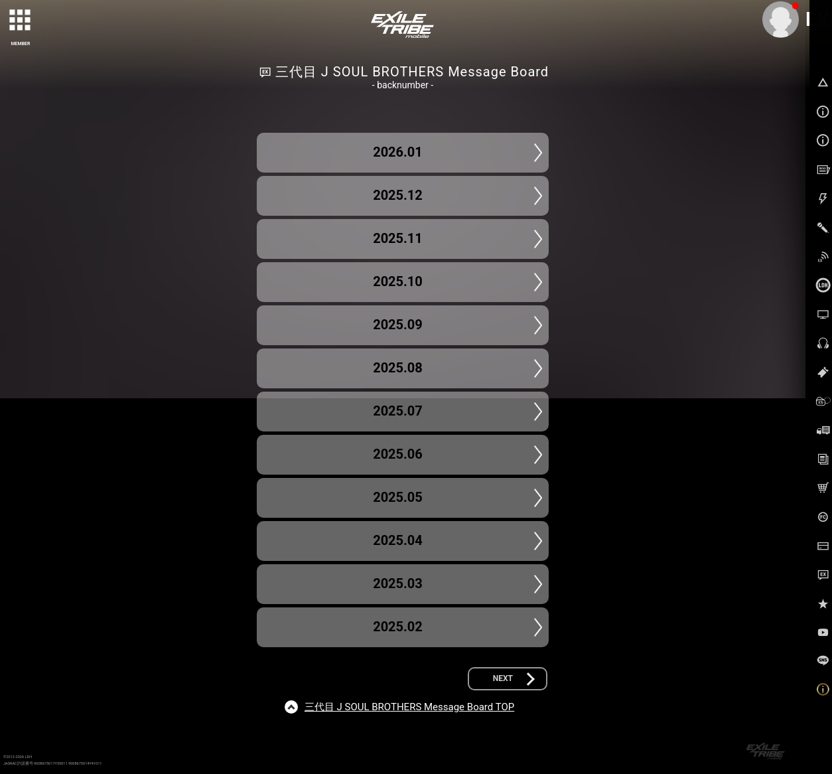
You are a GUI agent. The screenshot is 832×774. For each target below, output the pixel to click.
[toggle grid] (20, 20)
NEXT (503, 678)
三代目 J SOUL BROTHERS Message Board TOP (409, 707)
